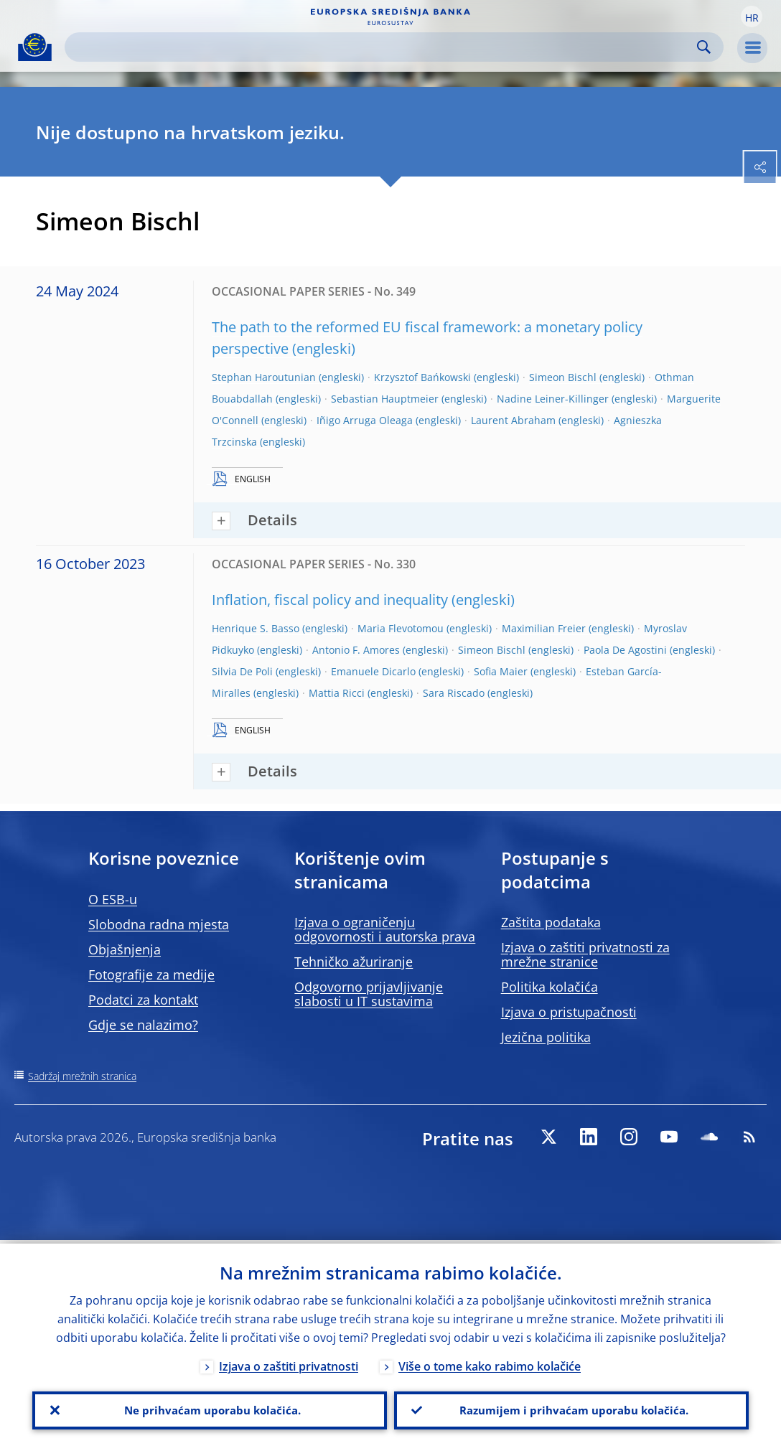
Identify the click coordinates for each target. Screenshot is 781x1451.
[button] (751, 16)
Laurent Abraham (513, 420)
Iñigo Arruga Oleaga (365, 420)
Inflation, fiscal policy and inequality (330, 599)
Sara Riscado (454, 693)
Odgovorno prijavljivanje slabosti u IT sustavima (368, 994)
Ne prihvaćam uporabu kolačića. (209, 1409)
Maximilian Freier (544, 628)
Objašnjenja (124, 949)
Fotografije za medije (151, 974)
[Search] (382, 47)
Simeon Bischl (563, 377)
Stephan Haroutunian (264, 377)
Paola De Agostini (625, 650)
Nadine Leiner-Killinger (553, 398)
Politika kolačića (549, 986)
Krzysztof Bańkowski (422, 377)
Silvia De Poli (242, 671)
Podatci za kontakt (143, 999)
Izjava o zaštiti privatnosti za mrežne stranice (585, 954)
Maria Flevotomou (400, 628)
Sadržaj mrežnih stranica (82, 1076)
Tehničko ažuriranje (353, 961)
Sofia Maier (501, 671)
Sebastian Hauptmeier (385, 398)
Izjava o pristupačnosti (569, 1011)
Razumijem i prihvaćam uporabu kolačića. (571, 1409)
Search (704, 47)
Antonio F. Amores (356, 650)
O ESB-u (112, 899)
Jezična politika (546, 1037)
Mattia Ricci (337, 693)
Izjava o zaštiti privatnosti (288, 1363)
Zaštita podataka (551, 922)
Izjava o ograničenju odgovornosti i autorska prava (384, 929)
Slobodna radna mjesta (158, 924)
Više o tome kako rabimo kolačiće (489, 1363)
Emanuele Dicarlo (373, 671)
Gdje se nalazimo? (143, 1024)
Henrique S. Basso (255, 628)
